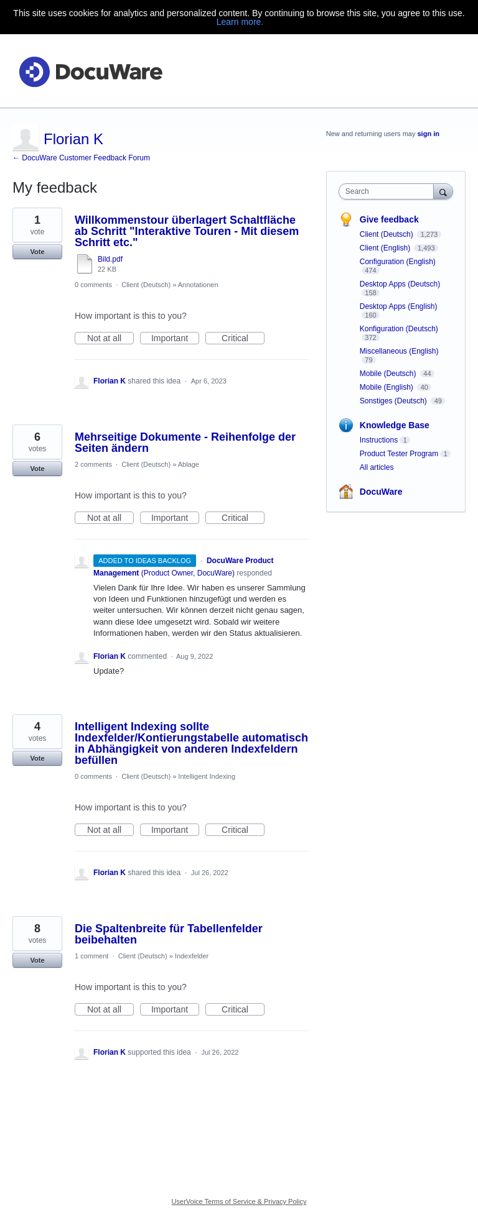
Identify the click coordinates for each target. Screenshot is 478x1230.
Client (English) (386, 248)
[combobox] (389, 191)
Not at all (110, 338)
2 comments (93, 464)
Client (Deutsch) (146, 284)
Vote (37, 251)
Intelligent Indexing (206, 776)
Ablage (188, 464)
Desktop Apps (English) (399, 306)
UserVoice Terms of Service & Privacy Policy (239, 1201)
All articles (377, 467)
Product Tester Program (399, 453)
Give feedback (389, 219)
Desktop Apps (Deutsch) (400, 284)
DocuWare (381, 492)
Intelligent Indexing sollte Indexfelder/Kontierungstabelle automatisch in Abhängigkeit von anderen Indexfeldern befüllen (191, 743)
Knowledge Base (394, 425)
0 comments (93, 284)
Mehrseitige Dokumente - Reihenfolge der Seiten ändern (185, 442)
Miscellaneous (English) (399, 351)
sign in (428, 133)
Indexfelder (192, 956)
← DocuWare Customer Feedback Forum (81, 158)
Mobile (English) (387, 387)
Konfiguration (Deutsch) (399, 328)
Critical (243, 338)
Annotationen (198, 284)
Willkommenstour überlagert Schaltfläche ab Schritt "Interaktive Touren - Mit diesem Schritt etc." (187, 231)
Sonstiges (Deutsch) (394, 401)
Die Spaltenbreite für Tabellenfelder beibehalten (169, 934)
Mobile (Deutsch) (389, 373)
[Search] (443, 191)
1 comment (91, 956)
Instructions (379, 440)
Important (175, 338)
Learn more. (240, 22)
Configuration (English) (398, 261)
